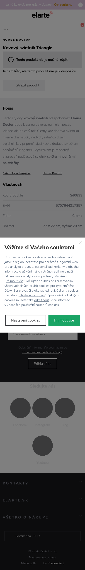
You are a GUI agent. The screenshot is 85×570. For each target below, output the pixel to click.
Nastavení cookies (32, 295)
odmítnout (41, 300)
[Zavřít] (80, 242)
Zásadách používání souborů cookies (33, 304)
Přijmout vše (14, 281)
